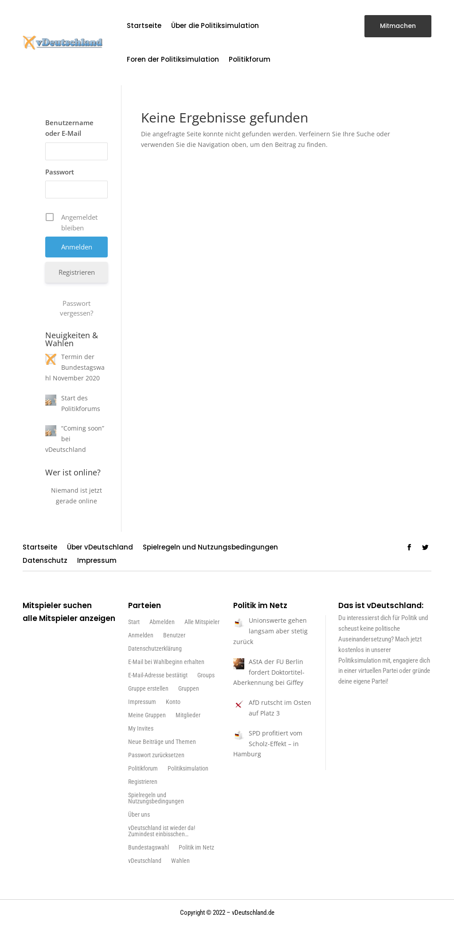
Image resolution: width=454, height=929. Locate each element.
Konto (173, 702)
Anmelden (140, 635)
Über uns (139, 814)
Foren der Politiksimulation (173, 59)
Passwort (59, 171)
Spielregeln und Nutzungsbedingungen (210, 548)
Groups (206, 675)
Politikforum (249, 59)
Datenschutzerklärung (155, 648)
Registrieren (77, 272)
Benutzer (174, 635)
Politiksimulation (188, 768)
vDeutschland (144, 861)
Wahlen (180, 861)
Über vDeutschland (100, 548)
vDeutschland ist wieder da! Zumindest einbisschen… (161, 831)
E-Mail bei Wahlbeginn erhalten (166, 662)
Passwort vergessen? (76, 308)
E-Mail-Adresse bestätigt (158, 675)
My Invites (140, 728)
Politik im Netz (196, 847)
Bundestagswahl (148, 847)
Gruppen (188, 688)
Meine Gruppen (147, 715)
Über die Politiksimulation (215, 25)
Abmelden (162, 622)
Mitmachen (398, 25)
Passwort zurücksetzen (156, 755)
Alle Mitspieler (201, 622)
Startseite (144, 25)
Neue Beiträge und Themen (162, 742)
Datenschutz (45, 561)
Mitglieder (188, 715)
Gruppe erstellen (148, 688)
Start (134, 622)
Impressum (97, 561)
